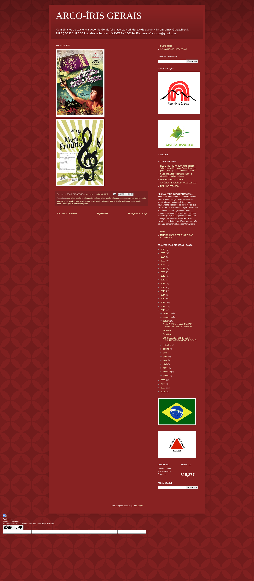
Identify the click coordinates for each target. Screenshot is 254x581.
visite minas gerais (81, 204)
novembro (167, 317)
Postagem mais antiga (137, 213)
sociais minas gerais (65, 204)
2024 (163, 257)
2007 (163, 388)
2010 (163, 310)
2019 (163, 276)
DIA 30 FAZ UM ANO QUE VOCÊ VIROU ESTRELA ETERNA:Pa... (178, 325)
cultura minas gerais (119, 198)
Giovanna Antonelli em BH (171, 179)
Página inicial (102, 213)
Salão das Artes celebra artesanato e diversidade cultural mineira (176, 175)
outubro (166, 321)
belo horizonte (87, 198)
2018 (163, 280)
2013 (163, 299)
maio (165, 360)
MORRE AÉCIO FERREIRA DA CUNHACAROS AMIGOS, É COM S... (180, 339)
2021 (163, 268)
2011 (163, 306)
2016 (163, 287)
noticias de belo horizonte (111, 201)
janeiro (166, 375)
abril (165, 364)
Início (162, 232)
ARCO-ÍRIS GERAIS (99, 15)
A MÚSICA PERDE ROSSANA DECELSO (178, 183)
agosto (166, 349)
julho (165, 353)
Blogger (139, 506)
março (166, 368)
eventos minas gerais (65, 201)
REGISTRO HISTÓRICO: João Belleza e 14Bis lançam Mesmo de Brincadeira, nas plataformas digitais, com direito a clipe (178, 168)
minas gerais (79, 201)
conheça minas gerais (102, 198)
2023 (163, 261)
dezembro (167, 313)
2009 (163, 380)
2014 (163, 295)
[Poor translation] (18, 527)
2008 (163, 384)
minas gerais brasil (92, 201)
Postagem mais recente (67, 213)
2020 (163, 272)
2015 (163, 291)
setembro (167, 345)
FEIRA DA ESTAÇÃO (169, 186)
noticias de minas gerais (131, 201)
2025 (163, 253)
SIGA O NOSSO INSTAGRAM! (173, 49)
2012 (163, 302)
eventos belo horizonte (137, 198)
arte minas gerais (74, 198)
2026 (163, 249)
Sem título (167, 330)
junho (165, 356)
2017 (163, 283)
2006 (163, 392)
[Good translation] (8, 527)
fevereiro (167, 372)
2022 (163, 264)
